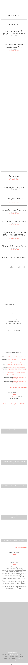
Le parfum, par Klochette (14, 210)
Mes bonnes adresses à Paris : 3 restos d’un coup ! (14, 516)
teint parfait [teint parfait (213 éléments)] (19, 583)
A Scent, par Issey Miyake (14, 257)
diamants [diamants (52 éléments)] (13, 570)
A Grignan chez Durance (14, 221)
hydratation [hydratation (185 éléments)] (15, 573)
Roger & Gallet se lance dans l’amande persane (14, 233)
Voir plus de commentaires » (18, 387)
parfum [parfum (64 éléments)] (18, 578)
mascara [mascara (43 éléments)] (18, 577)
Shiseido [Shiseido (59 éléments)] (11, 581)
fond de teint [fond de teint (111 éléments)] (5, 573)
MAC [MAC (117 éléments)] (21, 575)
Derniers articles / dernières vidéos (14, 404)
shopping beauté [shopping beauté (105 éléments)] (19, 581)
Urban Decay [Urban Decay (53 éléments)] (12, 585)
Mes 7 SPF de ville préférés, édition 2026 (14, 486)
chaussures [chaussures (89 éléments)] (7, 568)
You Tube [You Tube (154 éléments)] (18, 588)
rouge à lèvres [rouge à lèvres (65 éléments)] (22, 580)
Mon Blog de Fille (14, 655)
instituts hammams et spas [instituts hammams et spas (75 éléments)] (12, 575)
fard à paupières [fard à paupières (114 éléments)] (11, 571)
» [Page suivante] (25, 267)
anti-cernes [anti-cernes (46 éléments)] (5, 567)
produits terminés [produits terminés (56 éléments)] (6, 580)
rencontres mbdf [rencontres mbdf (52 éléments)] (14, 580)
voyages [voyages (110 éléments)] (11, 588)
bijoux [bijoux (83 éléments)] (23, 567)
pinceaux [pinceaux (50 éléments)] (22, 578)
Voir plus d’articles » (21, 547)
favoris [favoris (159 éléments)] (19, 571)
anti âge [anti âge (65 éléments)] (15, 567)
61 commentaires (14, 238)
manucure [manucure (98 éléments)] (13, 576)
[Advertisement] (7, 286)
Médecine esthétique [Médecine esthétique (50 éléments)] (7, 578)
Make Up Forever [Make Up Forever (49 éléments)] (6, 577)
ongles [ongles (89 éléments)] (14, 578)
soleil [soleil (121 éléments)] (8, 583)
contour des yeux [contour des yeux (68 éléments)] (6, 570)
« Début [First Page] (11, 267)
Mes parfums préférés (14, 198)
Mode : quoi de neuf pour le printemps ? (17, 356)
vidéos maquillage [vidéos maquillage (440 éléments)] (11, 586)
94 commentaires (14, 213)
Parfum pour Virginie (14, 187)
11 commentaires (14, 249)
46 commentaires (14, 260)
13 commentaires (14, 36)
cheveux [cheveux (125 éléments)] (14, 568)
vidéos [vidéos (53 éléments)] (17, 585)
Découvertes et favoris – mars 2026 (14, 540)
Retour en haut (14, 652)
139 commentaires (14, 202)
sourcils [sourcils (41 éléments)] (12, 583)
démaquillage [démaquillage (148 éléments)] (21, 570)
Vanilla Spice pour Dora (14, 246)
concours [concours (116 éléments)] (20, 568)
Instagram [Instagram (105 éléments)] (23, 573)
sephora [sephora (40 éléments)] (7, 581)
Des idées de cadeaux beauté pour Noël (14, 45)
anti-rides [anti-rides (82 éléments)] (10, 567)
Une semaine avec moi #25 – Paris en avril (14, 462)
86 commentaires (14, 50)
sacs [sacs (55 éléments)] (4, 581)
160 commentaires (14, 179)
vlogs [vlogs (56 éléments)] (7, 588)
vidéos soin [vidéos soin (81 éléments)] (23, 586)
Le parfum (14, 176)
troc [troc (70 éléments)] (25, 583)
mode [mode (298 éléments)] (23, 576)
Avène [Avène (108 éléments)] (20, 566)
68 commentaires (14, 224)
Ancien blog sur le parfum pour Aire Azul (14, 32)
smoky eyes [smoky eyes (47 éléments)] (4, 583)
